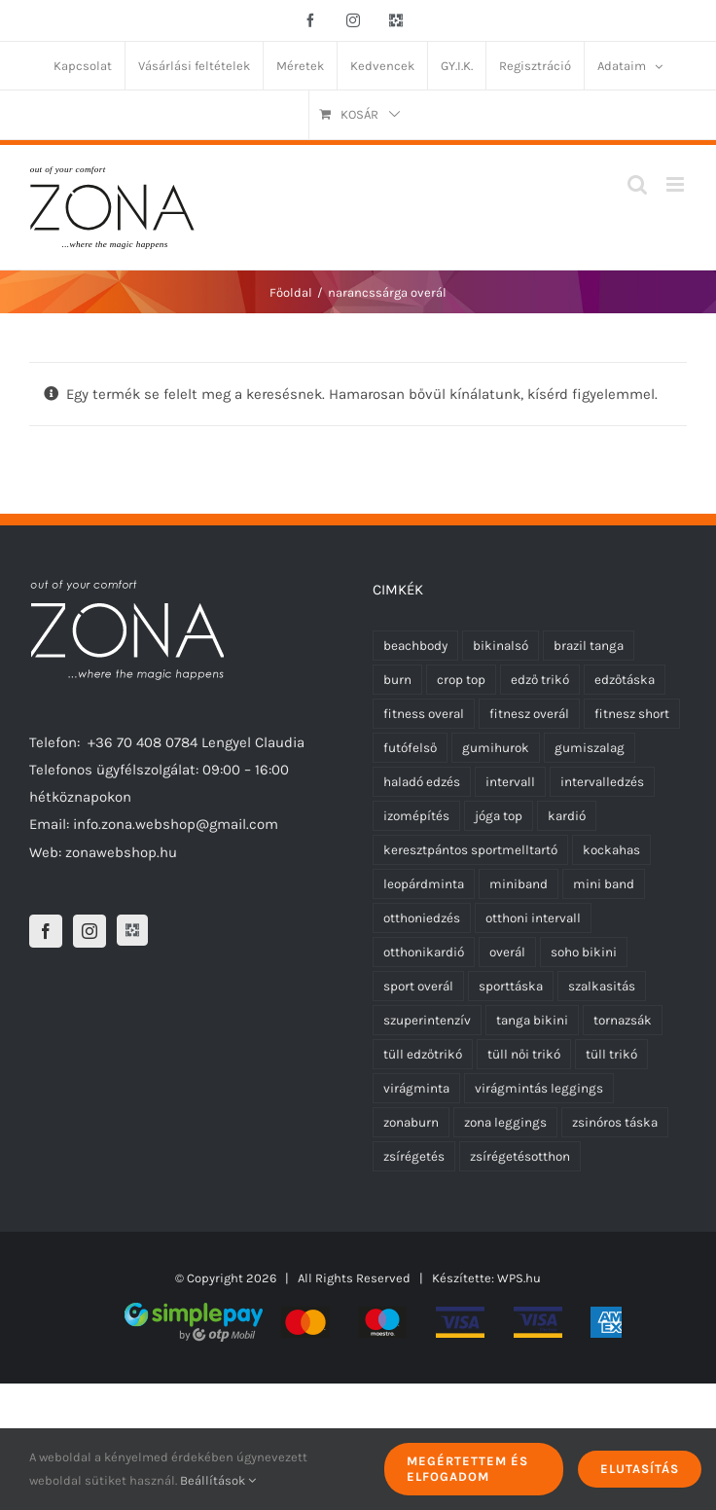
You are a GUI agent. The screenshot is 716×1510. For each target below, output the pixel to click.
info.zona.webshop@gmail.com (175, 824)
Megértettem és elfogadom (467, 1469)
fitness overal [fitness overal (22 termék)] (423, 713)
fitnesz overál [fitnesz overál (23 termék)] (529, 713)
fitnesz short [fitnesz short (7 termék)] (631, 713)
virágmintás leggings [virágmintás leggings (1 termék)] (539, 1088)
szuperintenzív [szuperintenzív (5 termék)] (427, 1020)
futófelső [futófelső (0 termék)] (410, 747)
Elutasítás (639, 1468)
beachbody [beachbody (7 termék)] (415, 645)
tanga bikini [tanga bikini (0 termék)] (532, 1020)
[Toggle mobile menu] (676, 184)
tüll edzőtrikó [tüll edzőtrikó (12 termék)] (422, 1054)
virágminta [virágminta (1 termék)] (416, 1088)
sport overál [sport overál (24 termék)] (418, 986)
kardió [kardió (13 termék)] (567, 816)
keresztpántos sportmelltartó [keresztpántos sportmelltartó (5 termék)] (470, 850)
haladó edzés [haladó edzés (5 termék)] (421, 781)
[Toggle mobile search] (637, 184)
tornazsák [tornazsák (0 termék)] (622, 1020)
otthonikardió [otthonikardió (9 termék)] (423, 952)
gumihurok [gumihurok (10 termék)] (495, 747)
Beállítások (218, 1480)
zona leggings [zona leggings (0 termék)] (505, 1122)
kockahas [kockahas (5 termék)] (611, 850)
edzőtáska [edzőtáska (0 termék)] (624, 679)
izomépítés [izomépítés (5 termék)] (416, 816)
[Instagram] (89, 931)
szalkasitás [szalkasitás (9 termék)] (601, 986)
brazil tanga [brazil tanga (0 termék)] (589, 645)
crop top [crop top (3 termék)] (461, 679)
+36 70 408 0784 (142, 742)
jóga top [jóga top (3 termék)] (498, 816)
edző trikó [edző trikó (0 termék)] (540, 679)
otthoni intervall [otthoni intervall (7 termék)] (533, 918)
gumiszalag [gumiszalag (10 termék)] (590, 747)
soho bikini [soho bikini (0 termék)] (584, 952)
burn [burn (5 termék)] (397, 679)
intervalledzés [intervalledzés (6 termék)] (602, 781)
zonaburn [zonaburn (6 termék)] (411, 1122)
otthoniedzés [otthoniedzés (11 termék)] (421, 918)
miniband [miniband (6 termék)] (518, 884)
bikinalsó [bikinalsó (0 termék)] (500, 645)
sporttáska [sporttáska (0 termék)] (511, 986)
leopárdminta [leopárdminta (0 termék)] (423, 884)
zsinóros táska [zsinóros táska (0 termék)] (615, 1122)
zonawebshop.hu (121, 852)
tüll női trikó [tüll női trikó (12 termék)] (523, 1054)
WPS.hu (519, 1278)
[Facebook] (45, 931)
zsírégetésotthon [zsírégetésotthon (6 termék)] (520, 1156)
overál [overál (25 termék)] (507, 952)
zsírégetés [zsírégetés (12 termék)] (414, 1156)
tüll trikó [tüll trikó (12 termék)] (611, 1054)
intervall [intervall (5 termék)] (510, 781)
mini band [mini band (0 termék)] (603, 884)
